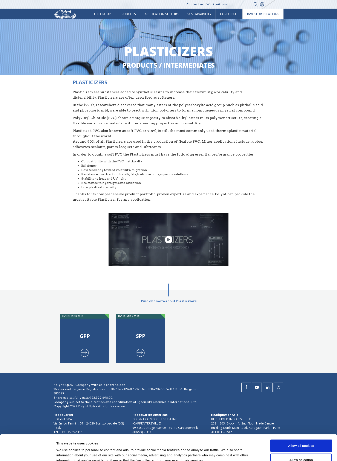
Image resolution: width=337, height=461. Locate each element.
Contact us (195, 4)
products (127, 14)
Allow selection (301, 435)
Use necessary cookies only (301, 449)
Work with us (217, 4)
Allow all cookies (301, 421)
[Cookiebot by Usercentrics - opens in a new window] (28, 452)
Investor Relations (263, 14)
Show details (226, 450)
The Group (102, 14)
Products (140, 65)
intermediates (189, 65)
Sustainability (199, 14)
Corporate (229, 14)
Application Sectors (162, 14)
